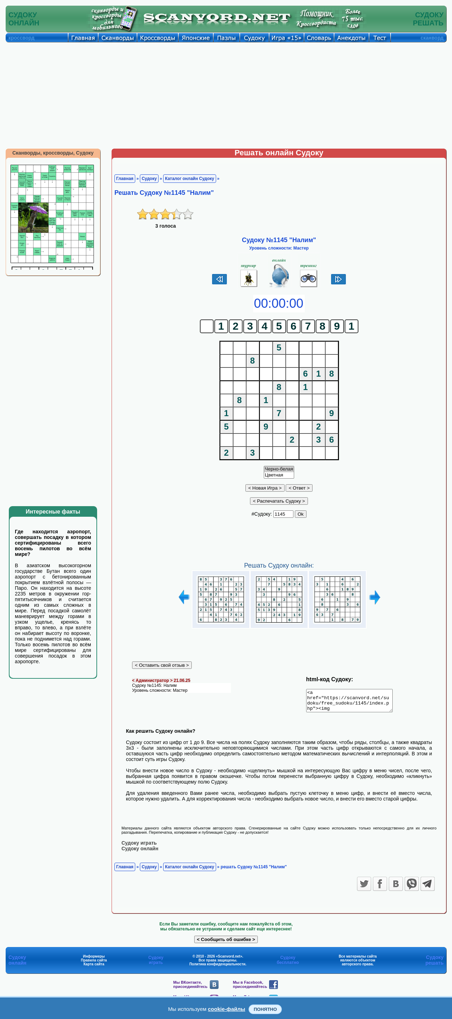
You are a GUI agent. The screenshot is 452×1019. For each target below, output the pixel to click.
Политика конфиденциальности (217, 968)
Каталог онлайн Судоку (189, 178)
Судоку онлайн (139, 852)
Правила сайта (94, 964)
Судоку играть (139, 847)
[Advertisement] (226, 95)
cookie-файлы (226, 1009)
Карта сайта (93, 968)
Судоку (149, 178)
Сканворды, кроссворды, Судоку (53, 153)
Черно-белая (279, 469)
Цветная (279, 475)
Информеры (94, 960)
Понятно (265, 1009)
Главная (124, 178)
